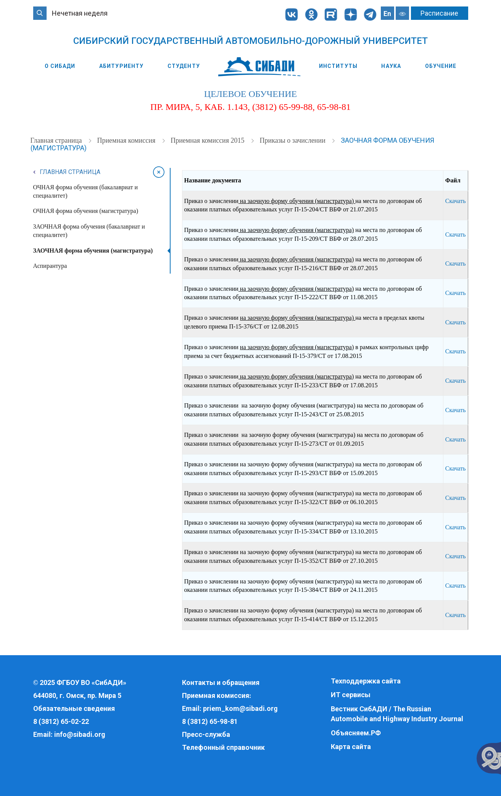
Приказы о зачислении (293, 140)
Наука (391, 66)
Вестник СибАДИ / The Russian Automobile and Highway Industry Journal (397, 714)
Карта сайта (351, 747)
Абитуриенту (121, 66)
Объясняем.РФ (356, 733)
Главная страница (57, 140)
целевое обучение (250, 94)
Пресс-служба (206, 734)
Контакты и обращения (220, 682)
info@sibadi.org (79, 734)
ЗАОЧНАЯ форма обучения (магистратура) (93, 250)
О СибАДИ (60, 66)
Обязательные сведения (74, 708)
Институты (338, 66)
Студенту (184, 66)
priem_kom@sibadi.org (240, 708)
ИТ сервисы (351, 695)
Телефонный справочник (223, 747)
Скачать (455, 201)
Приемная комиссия (127, 140)
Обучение (441, 66)
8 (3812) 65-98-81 (210, 721)
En (387, 14)
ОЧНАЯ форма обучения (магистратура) (86, 211)
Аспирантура (50, 266)
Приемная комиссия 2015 (208, 140)
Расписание (439, 13)
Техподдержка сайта (366, 681)
